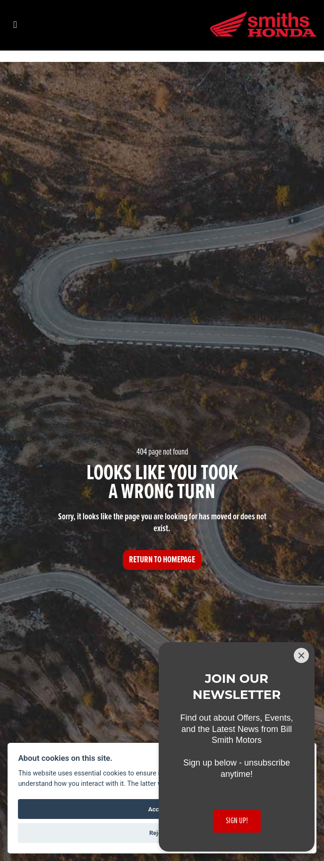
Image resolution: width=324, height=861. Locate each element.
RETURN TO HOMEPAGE (162, 560)
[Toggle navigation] (15, 25)
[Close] (301, 655)
